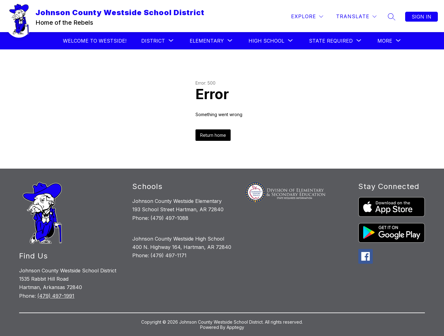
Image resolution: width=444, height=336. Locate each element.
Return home (213, 135)
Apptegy (235, 327)
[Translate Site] (356, 16)
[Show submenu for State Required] (331, 40)
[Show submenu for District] (153, 40)
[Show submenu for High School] (266, 40)
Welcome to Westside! (94, 41)
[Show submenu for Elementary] (207, 40)
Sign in (421, 17)
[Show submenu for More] (384, 40)
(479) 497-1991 (55, 296)
